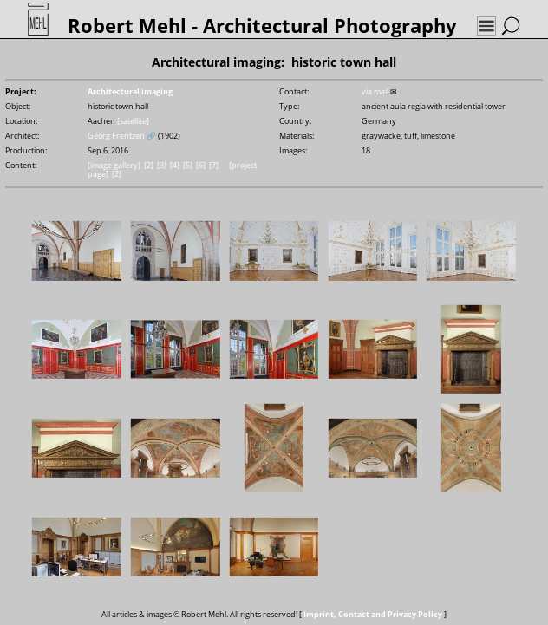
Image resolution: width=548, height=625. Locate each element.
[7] (214, 165)
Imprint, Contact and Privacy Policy (372, 614)
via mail (375, 92)
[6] (201, 165)
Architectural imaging (130, 92)
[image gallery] (114, 165)
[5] (187, 165)
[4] (174, 165)
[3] (161, 165)
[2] (148, 165)
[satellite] (133, 121)
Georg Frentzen (116, 136)
